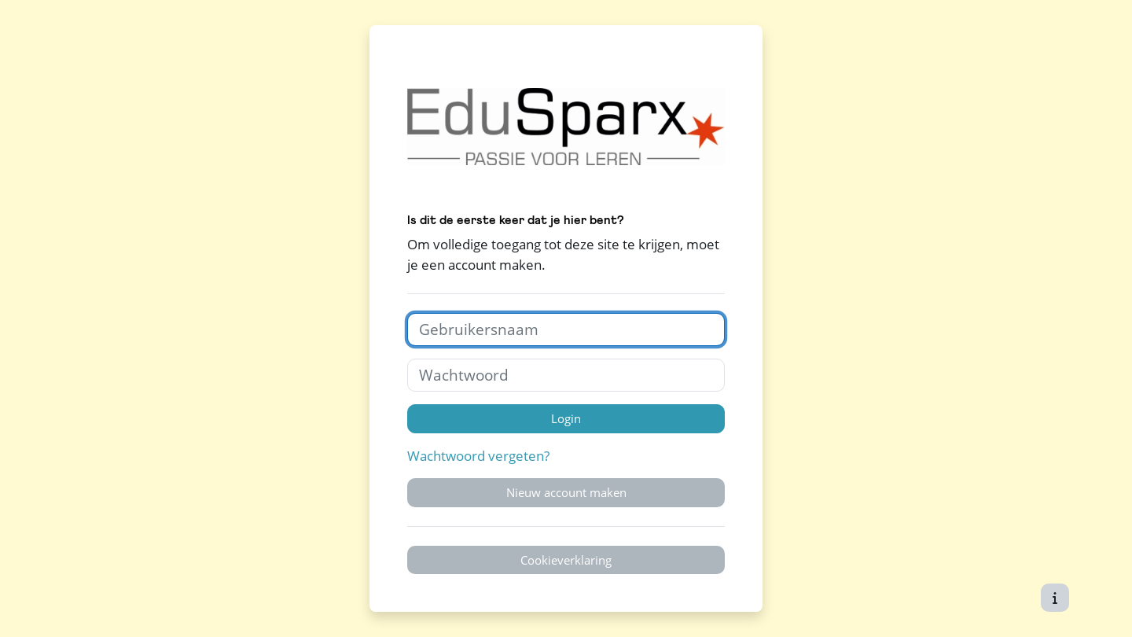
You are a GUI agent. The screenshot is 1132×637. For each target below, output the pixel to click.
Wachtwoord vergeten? (478, 456)
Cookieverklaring (566, 560)
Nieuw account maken (566, 492)
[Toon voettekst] (1055, 598)
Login (566, 418)
